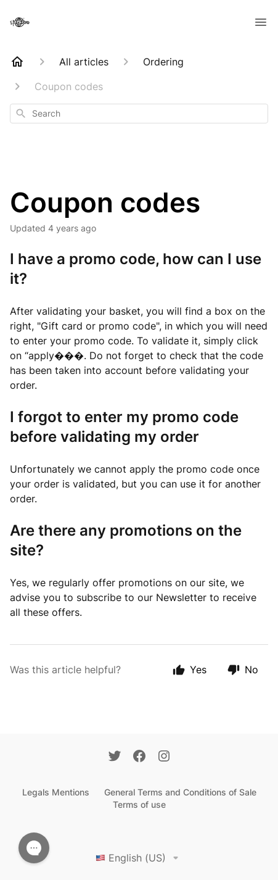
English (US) (139, 857)
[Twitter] (114, 757)
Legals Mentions (55, 792)
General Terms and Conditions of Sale (180, 792)
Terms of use (139, 804)
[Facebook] (139, 757)
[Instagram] (164, 757)
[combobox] (139, 113)
